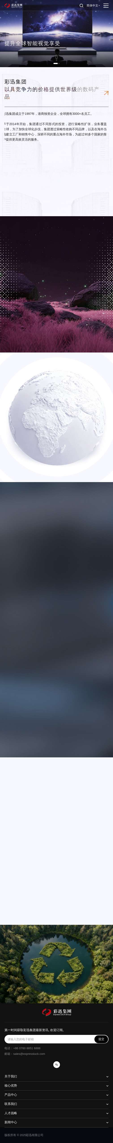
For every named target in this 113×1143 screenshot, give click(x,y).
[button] (55, 63)
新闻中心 (10, 1122)
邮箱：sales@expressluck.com (24, 1053)
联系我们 (10, 1104)
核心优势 (10, 1085)
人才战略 (10, 1113)
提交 (101, 1039)
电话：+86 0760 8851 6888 (22, 1048)
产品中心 (10, 1094)
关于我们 (10, 1076)
